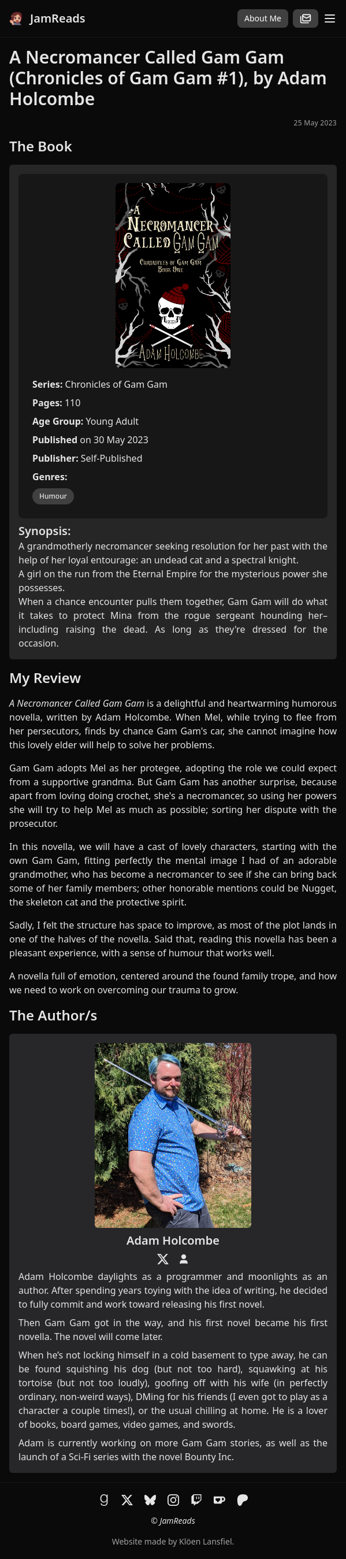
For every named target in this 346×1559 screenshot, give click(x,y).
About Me (262, 18)
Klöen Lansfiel (205, 1541)
